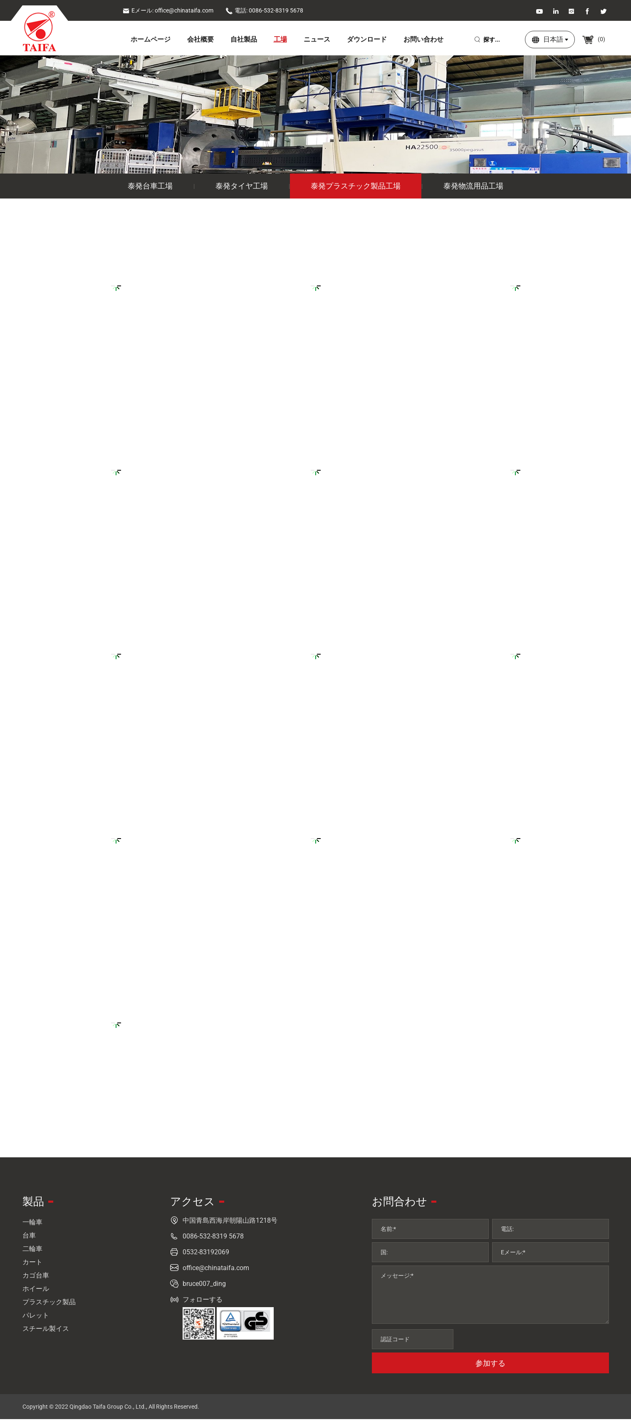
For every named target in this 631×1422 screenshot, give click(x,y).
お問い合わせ (423, 39)
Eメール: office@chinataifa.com (167, 10)
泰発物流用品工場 (473, 188)
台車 (29, 1238)
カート (32, 1265)
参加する (490, 1366)
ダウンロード (367, 39)
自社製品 (243, 39)
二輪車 (32, 1252)
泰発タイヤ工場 (241, 188)
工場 (280, 39)
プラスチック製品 (49, 1305)
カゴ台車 (35, 1278)
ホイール (35, 1291)
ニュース (317, 39)
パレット (35, 1318)
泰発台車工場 (150, 188)
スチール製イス (45, 1331)
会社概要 (200, 39)
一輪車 (32, 1225)
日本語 (555, 39)
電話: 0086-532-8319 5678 (264, 10)
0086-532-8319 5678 (213, 1239)
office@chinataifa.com (216, 1271)
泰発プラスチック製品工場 (356, 188)
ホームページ (151, 39)
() (597, 39)
